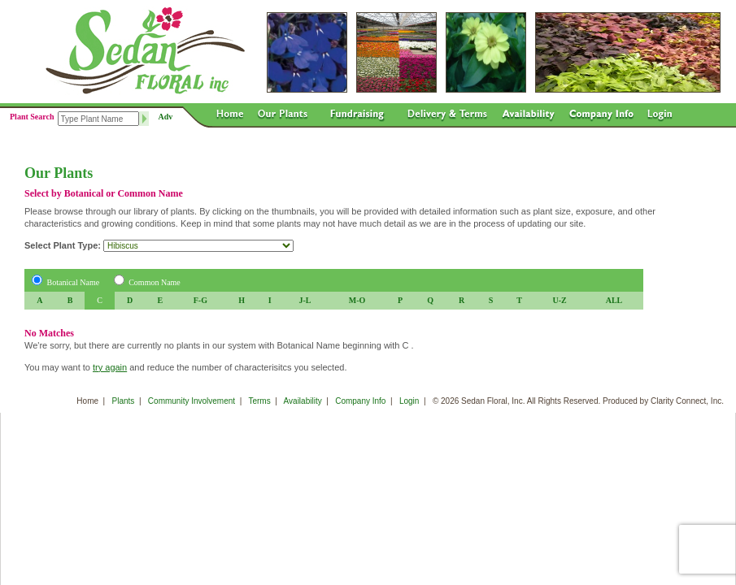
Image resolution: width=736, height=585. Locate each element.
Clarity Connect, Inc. (687, 400)
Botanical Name (73, 282)
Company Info (360, 400)
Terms (259, 400)
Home (87, 400)
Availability (303, 400)
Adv (166, 116)
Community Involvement (191, 400)
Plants (123, 400)
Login (409, 400)
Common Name (154, 282)
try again (110, 367)
